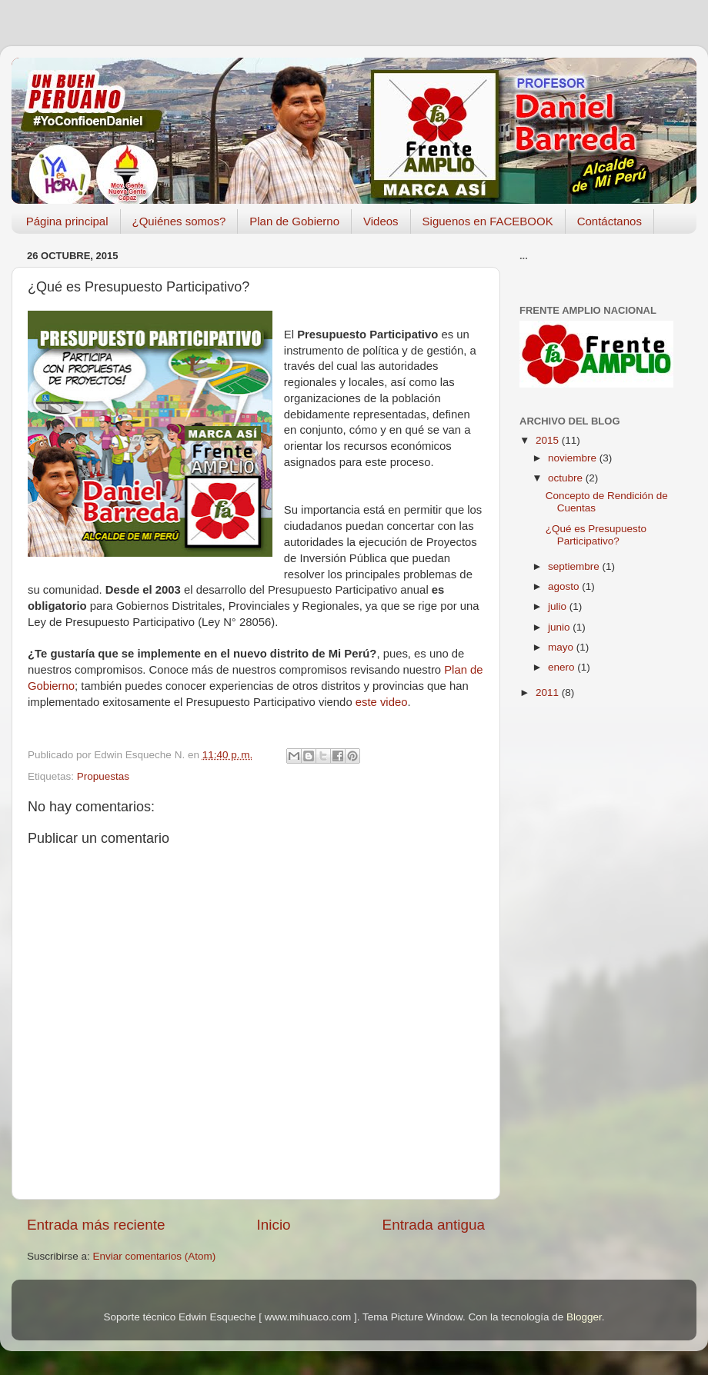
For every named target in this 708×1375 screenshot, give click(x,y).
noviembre (573, 458)
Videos (381, 221)
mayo (562, 647)
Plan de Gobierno (294, 221)
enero (562, 667)
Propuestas (103, 776)
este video (382, 702)
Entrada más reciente (96, 1225)
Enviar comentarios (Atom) (154, 1256)
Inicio (274, 1225)
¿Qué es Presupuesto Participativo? (596, 535)
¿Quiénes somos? (179, 221)
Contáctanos (609, 221)
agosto (565, 586)
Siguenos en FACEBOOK (487, 221)
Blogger (584, 1317)
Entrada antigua (433, 1225)
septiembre (575, 566)
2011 (549, 692)
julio (558, 606)
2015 (549, 440)
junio (560, 627)
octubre (567, 478)
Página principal (67, 221)
